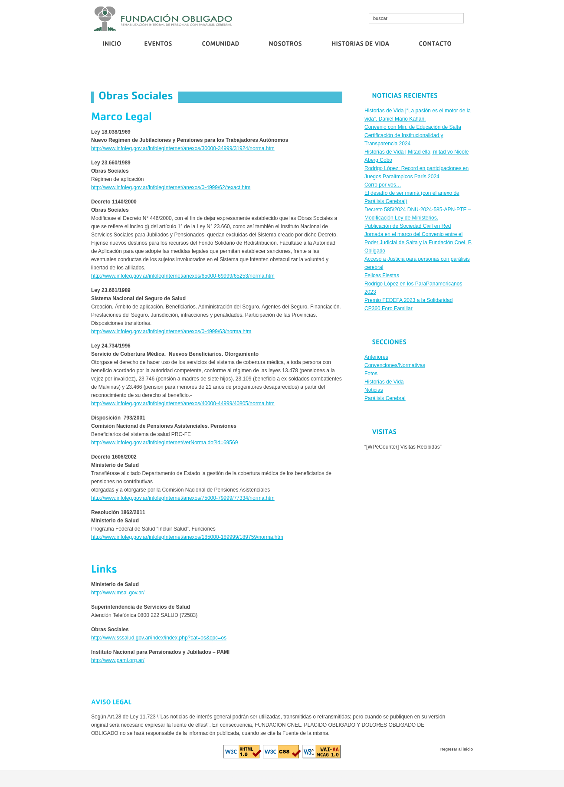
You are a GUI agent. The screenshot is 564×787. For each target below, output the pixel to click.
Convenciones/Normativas (394, 365)
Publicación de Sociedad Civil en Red (437, 72)
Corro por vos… (371, 72)
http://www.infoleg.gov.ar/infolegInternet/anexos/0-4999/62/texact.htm (170, 187)
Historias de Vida (384, 382)
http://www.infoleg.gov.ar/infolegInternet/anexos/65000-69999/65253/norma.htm (183, 276)
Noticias (373, 390)
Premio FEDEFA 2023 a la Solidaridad (408, 300)
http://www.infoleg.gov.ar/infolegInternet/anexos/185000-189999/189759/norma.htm (187, 537)
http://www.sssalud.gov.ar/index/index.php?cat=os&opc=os (158, 638)
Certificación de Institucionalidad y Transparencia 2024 (287, 72)
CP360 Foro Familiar (388, 308)
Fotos (370, 374)
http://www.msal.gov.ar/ (117, 593)
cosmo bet (237, 778)
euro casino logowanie (322, 778)
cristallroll (261, 778)
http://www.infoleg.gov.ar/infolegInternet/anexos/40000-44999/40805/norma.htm (183, 403)
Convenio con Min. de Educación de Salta (176, 72)
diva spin (284, 778)
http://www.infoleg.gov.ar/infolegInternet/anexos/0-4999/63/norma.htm (171, 331)
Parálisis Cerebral (385, 398)
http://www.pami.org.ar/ (117, 660)
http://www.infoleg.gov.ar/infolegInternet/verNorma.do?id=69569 (164, 442)
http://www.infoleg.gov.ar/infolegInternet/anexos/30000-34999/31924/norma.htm (183, 148)
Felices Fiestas (381, 275)
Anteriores (376, 357)
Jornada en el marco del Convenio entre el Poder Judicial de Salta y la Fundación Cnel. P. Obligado (418, 242)
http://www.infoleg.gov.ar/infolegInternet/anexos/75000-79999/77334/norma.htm (183, 498)
